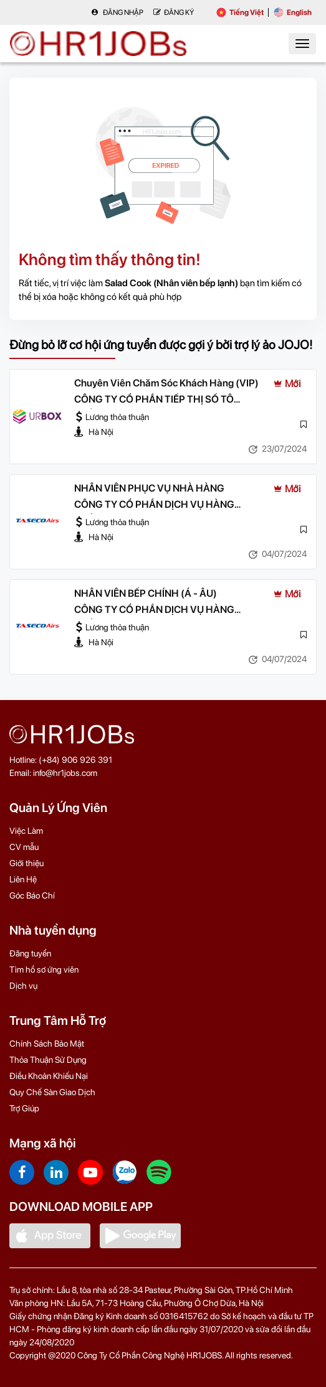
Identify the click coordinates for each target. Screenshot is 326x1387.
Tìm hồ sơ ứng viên (44, 969)
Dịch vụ (23, 986)
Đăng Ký (173, 12)
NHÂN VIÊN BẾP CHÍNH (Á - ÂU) (145, 593)
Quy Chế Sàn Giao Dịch (52, 1092)
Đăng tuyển (30, 953)
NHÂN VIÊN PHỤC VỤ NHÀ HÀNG (149, 488)
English (293, 12)
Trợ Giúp (24, 1108)
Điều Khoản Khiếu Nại (48, 1076)
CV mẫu (24, 847)
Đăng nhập (117, 12)
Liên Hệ (23, 879)
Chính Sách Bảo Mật (46, 1043)
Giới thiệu (26, 863)
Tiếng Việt (240, 12)
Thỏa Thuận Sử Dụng (48, 1060)
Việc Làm (26, 831)
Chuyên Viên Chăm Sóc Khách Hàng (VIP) (166, 383)
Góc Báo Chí (32, 895)
